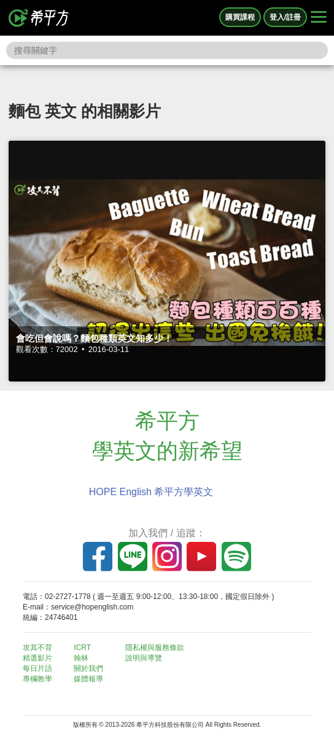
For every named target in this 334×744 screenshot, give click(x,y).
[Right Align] (319, 18)
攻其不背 (37, 647)
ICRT (82, 647)
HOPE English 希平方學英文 (151, 492)
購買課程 (240, 17)
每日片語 (37, 668)
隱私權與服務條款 (154, 647)
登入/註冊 (285, 17)
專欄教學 (37, 679)
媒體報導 (88, 679)
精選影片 (37, 658)
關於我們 (88, 668)
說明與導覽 (143, 658)
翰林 (81, 658)
